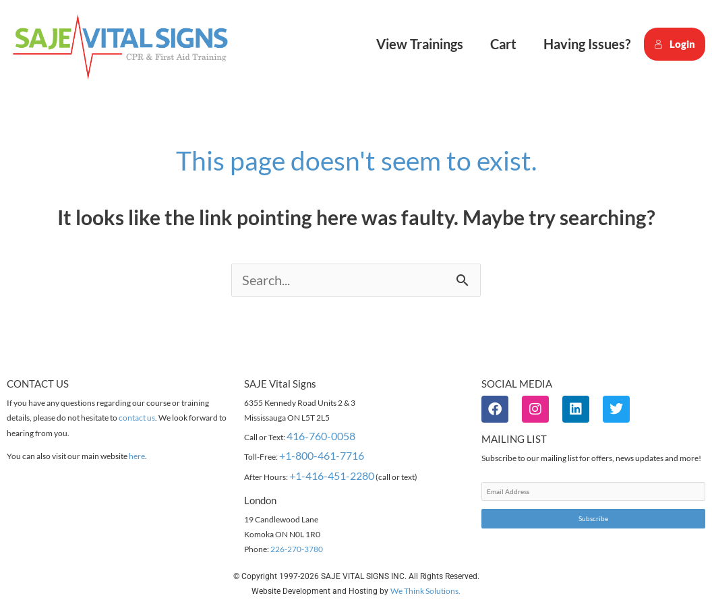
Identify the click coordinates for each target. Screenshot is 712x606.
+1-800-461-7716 (321, 456)
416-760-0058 (321, 436)
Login (674, 44)
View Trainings (419, 44)
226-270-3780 (296, 550)
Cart (503, 44)
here (137, 457)
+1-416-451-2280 (331, 476)
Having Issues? (586, 44)
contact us (137, 418)
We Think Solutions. (425, 591)
